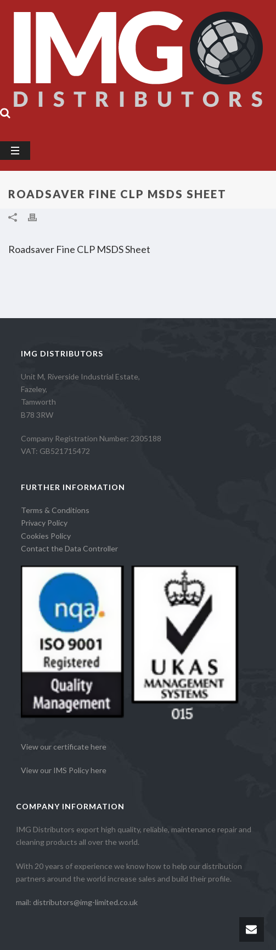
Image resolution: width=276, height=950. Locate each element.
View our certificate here (63, 746)
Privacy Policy (44, 522)
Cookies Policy (46, 535)
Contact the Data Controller (69, 548)
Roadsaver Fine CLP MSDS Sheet (79, 249)
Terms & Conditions (55, 510)
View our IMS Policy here (63, 770)
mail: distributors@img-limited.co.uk (77, 902)
